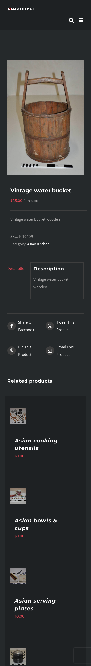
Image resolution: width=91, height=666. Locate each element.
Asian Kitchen (38, 243)
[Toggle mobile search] (71, 20)
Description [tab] (16, 268)
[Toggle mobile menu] (81, 20)
